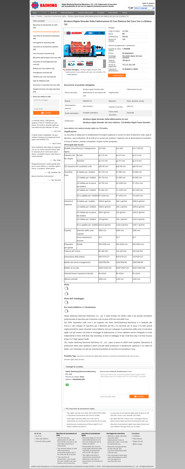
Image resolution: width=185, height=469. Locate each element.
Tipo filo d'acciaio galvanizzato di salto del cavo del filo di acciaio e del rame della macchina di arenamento (67, 442)
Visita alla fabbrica (67, 13)
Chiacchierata (117, 75)
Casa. (35, 13)
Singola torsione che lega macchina (46, 89)
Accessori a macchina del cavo (45, 85)
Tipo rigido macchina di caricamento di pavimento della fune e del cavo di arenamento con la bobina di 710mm (92, 459)
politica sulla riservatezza (40, 466)
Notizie (124, 13)
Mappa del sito (138, 441)
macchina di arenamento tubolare (45, 47)
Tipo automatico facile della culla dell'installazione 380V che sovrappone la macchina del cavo (117, 458)
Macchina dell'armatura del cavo (45, 58)
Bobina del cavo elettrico (42, 68)
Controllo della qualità (85, 13)
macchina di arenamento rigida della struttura (92, 356)
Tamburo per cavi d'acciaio (43, 77)
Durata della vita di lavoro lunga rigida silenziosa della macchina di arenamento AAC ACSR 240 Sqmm (92, 449)
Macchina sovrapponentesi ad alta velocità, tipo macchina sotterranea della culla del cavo (117, 450)
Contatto (46, 113)
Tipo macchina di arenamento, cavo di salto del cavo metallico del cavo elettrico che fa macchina (66, 460)
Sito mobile (137, 444)
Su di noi (53, 13)
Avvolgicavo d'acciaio (41, 73)
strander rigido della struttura (74, 359)
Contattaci (100, 13)
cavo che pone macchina (42, 53)
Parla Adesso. (148, 6)
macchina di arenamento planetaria (46, 36)
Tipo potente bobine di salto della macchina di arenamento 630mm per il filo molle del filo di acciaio (67, 451)
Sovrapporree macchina (42, 43)
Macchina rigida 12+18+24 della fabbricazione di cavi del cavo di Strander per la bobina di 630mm (92, 441)
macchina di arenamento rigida (55, 16)
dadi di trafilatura (39, 81)
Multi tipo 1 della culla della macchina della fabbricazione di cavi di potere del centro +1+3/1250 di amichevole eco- (118, 440)
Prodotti (43, 13)
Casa (32, 16)
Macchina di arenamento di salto (45, 25)
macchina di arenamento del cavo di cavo (124, 356)
